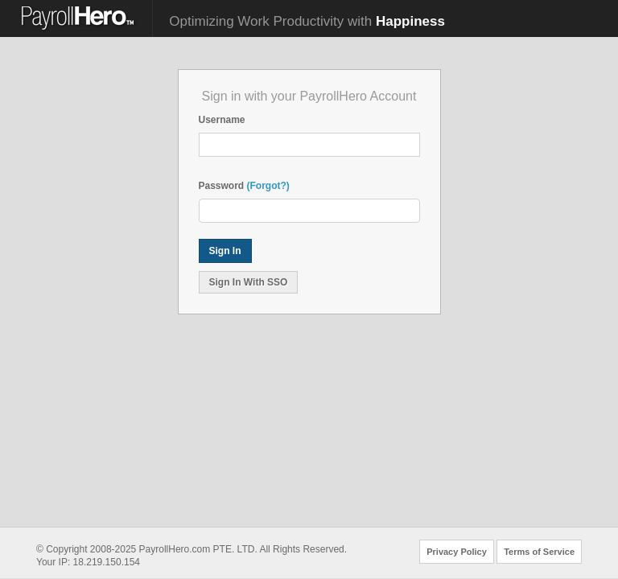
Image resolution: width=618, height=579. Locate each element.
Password (222, 186)
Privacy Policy (456, 551)
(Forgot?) (268, 185)
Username (222, 120)
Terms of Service (539, 551)
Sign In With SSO (248, 282)
